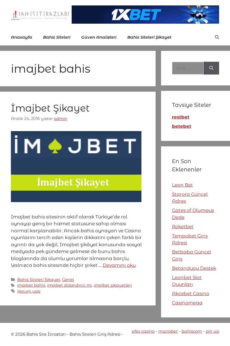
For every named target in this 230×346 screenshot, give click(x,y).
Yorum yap (28, 291)
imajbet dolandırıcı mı (69, 285)
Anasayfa (21, 37)
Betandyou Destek (194, 268)
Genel (68, 279)
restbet (180, 117)
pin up (212, 331)
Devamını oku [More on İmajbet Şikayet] (119, 265)
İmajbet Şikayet (51, 108)
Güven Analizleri (98, 37)
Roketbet (182, 226)
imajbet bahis (31, 285)
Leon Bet (182, 185)
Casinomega (187, 302)
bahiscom (191, 331)
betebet (181, 126)
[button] (217, 37)
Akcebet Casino (190, 293)
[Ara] (211, 68)
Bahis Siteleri (56, 37)
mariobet (168, 331)
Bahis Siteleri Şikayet (149, 37)
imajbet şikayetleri (113, 285)
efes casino (143, 331)
